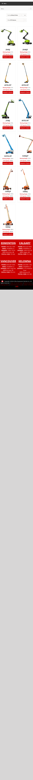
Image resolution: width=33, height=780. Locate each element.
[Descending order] (25, 15)
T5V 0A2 (12, 254)
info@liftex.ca (10, 248)
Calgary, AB (26, 252)
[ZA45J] (8, 28)
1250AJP (25, 156)
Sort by (13, 15)
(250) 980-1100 (27, 265)
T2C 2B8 (29, 254)
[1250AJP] (25, 134)
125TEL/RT (8, 156)
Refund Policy (28, 283)
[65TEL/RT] (25, 63)
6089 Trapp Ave (11, 268)
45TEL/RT (7, 85)
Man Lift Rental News (17, 283)
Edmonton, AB (10, 252)
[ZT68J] (8, 99)
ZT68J (8, 120)
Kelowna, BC (26, 272)
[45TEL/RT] (8, 63)
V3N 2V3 (12, 272)
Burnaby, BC (9, 270)
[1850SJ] (8, 205)
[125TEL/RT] (8, 134)
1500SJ (25, 191)
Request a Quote (8, 57)
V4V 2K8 (29, 274)
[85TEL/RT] (25, 99)
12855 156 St (11, 250)
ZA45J (8, 49)
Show (12, 20)
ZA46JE (25, 49)
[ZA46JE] (25, 28)
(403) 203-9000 (27, 246)
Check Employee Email (16, 285)
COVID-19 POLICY (28, 285)
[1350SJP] (8, 170)
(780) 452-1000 (10, 246)
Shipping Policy (4, 285)
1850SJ (7, 227)
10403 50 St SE (28, 250)
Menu (4, 3)
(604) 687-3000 (10, 265)
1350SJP (8, 191)
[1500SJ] (25, 170)
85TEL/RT (25, 120)
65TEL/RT (25, 85)
